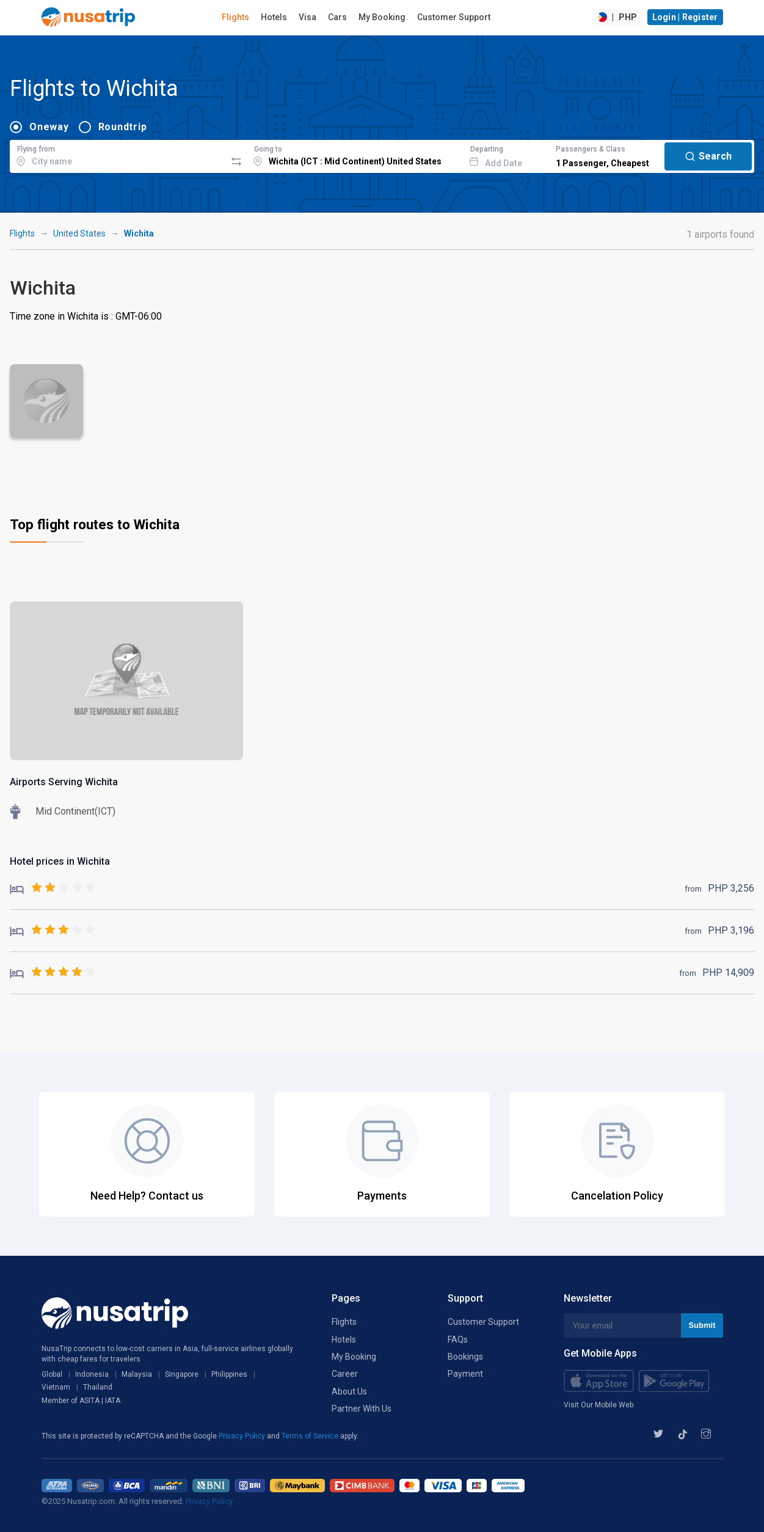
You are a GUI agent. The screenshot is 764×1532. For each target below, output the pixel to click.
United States (79, 233)
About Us (349, 1391)
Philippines (229, 1374)
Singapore (181, 1374)
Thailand (97, 1387)
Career (345, 1374)
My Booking (382, 17)
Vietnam (56, 1387)
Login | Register (685, 17)
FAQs (458, 1339)
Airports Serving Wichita (64, 782)
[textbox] (118, 154)
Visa (307, 17)
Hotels (274, 17)
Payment (465, 1374)
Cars (337, 17)
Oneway (49, 127)
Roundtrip (122, 127)
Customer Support (453, 17)
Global (52, 1374)
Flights (235, 17)
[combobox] (118, 154)
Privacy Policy (243, 1436)
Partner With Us (361, 1408)
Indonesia (92, 1374)
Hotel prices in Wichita (60, 861)
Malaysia (137, 1374)
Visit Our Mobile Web (598, 1405)
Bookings (465, 1357)
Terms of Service (311, 1436)
